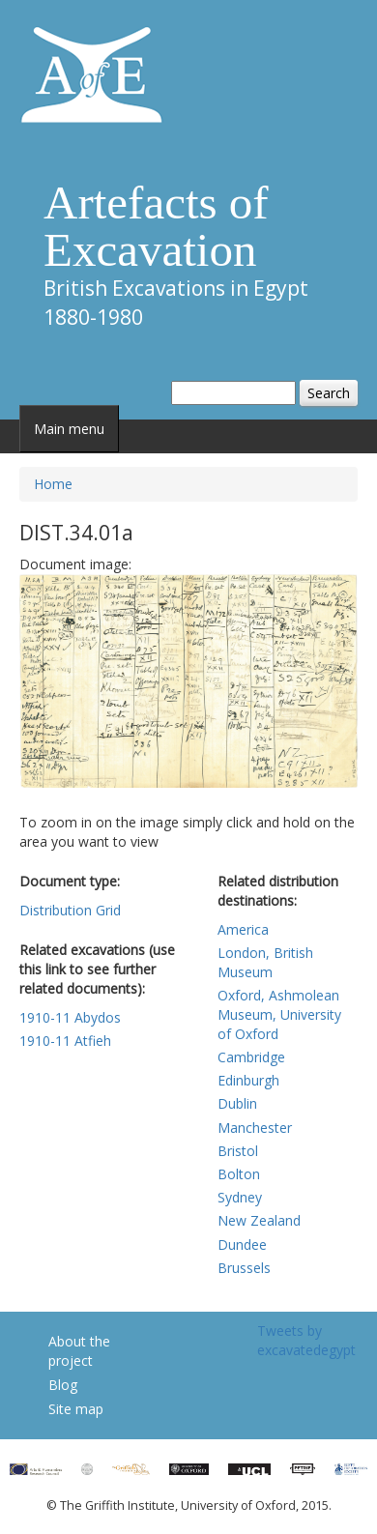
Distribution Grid (70, 910)
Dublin (237, 1103)
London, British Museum (265, 962)
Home (53, 484)
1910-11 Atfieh (65, 1040)
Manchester (255, 1127)
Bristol (238, 1151)
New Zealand (259, 1220)
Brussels (244, 1268)
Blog (62, 1384)
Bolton (239, 1174)
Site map (75, 1409)
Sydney (240, 1197)
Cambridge (251, 1057)
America (243, 929)
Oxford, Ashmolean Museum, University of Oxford (279, 1014)
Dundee (242, 1244)
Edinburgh (248, 1080)
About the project (79, 1351)
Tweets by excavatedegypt (306, 1340)
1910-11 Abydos (70, 1017)
